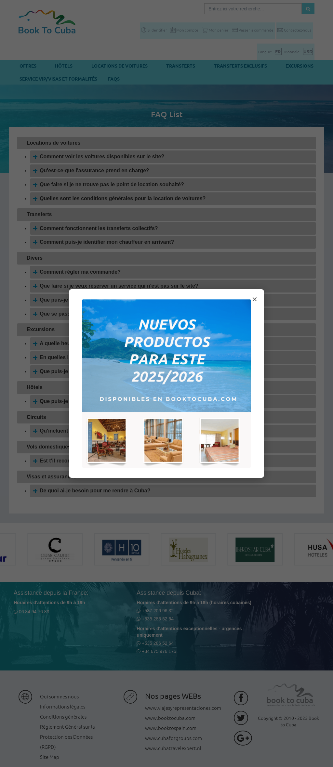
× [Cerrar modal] (254, 299)
